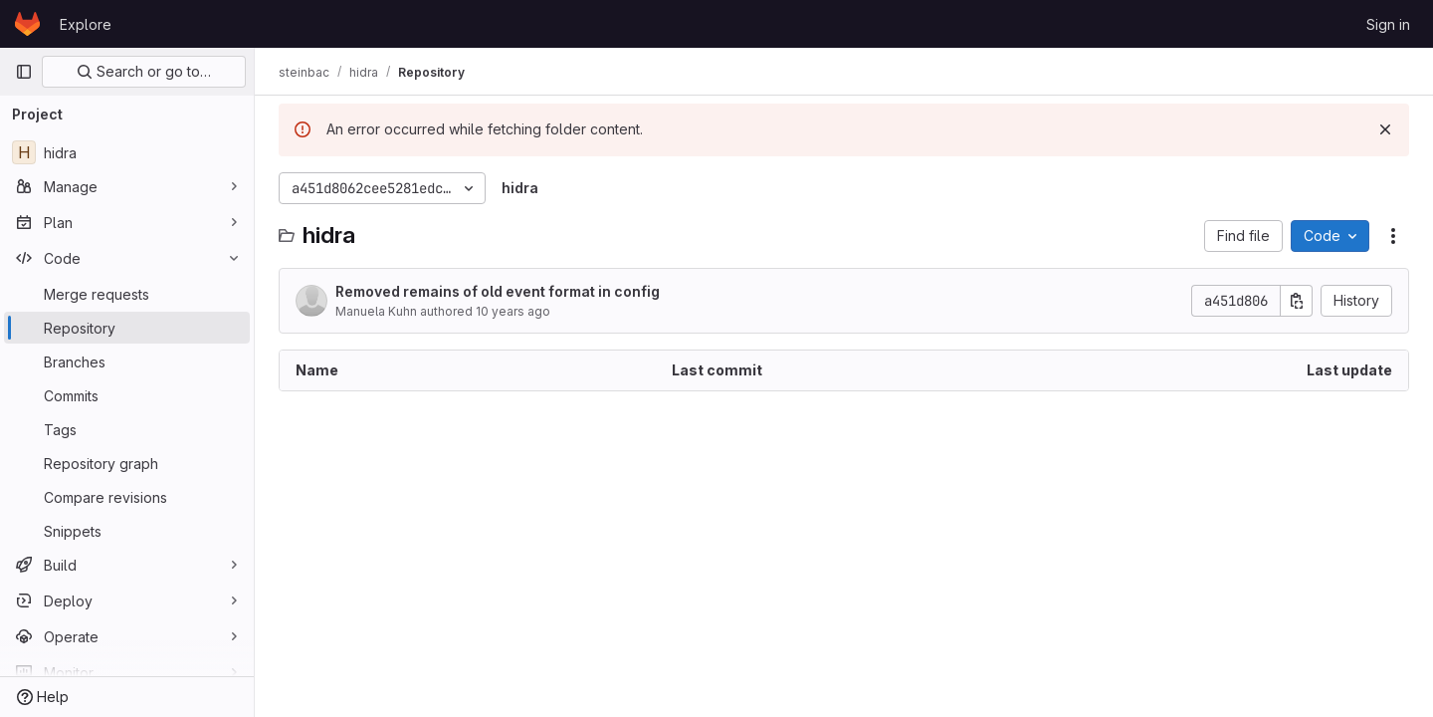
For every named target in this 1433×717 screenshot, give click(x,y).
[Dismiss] (1385, 129)
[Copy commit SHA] (1297, 301)
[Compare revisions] (127, 497)
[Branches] (127, 361)
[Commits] (127, 395)
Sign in (1388, 24)
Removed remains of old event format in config (497, 291)
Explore (85, 24)
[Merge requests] (127, 294)
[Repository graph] (127, 463)
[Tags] (127, 429)
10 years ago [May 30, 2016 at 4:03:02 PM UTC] (513, 311)
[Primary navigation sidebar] (24, 72)
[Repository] (127, 328)
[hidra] (127, 152)
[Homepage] (27, 24)
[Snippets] (127, 531)
